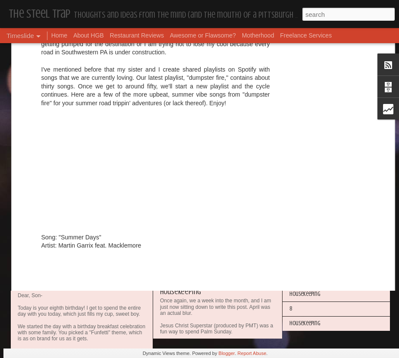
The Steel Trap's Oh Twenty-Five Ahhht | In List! (341, 279)
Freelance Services (306, 35)
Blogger (227, 353)
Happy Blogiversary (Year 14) (321, 220)
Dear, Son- (37, 284)
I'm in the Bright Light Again (321, 235)
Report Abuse (252, 353)
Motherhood (258, 35)
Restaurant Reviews (137, 35)
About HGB (88, 35)
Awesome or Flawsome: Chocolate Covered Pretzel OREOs (246, 223)
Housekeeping (180, 291)
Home (59, 35)
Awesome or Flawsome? (203, 35)
